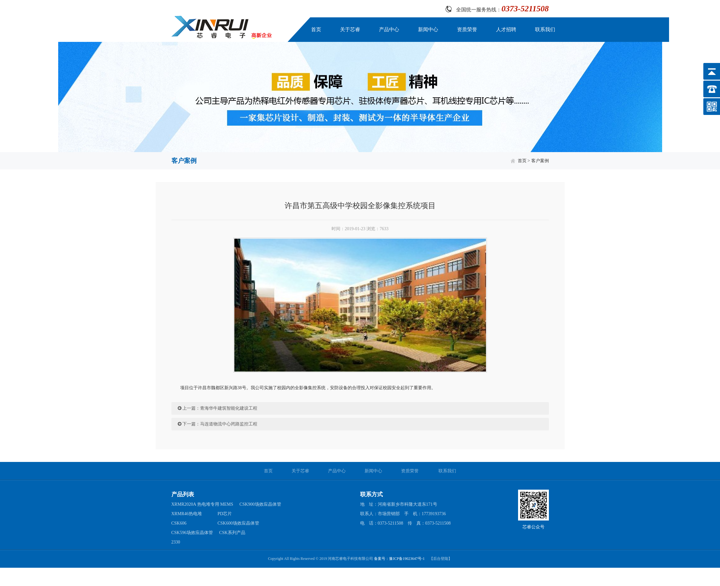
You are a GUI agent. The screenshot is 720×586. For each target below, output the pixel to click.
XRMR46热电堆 (186, 513)
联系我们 (545, 29)
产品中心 (389, 29)
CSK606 (179, 523)
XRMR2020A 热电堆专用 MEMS (202, 504)
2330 (175, 542)
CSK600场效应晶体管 (238, 523)
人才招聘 (506, 29)
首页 (316, 29)
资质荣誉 (467, 29)
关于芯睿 (350, 29)
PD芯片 (225, 513)
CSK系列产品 (232, 532)
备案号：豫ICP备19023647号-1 (399, 558)
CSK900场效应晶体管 (260, 504)
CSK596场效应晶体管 (192, 532)
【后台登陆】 (440, 558)
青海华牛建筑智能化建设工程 (228, 408)
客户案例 (540, 160)
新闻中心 (428, 29)
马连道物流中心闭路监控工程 (228, 424)
